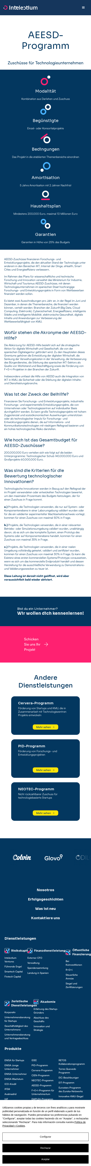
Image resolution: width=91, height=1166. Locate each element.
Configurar (45, 1136)
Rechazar (45, 1148)
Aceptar (45, 1159)
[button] (83, 7)
